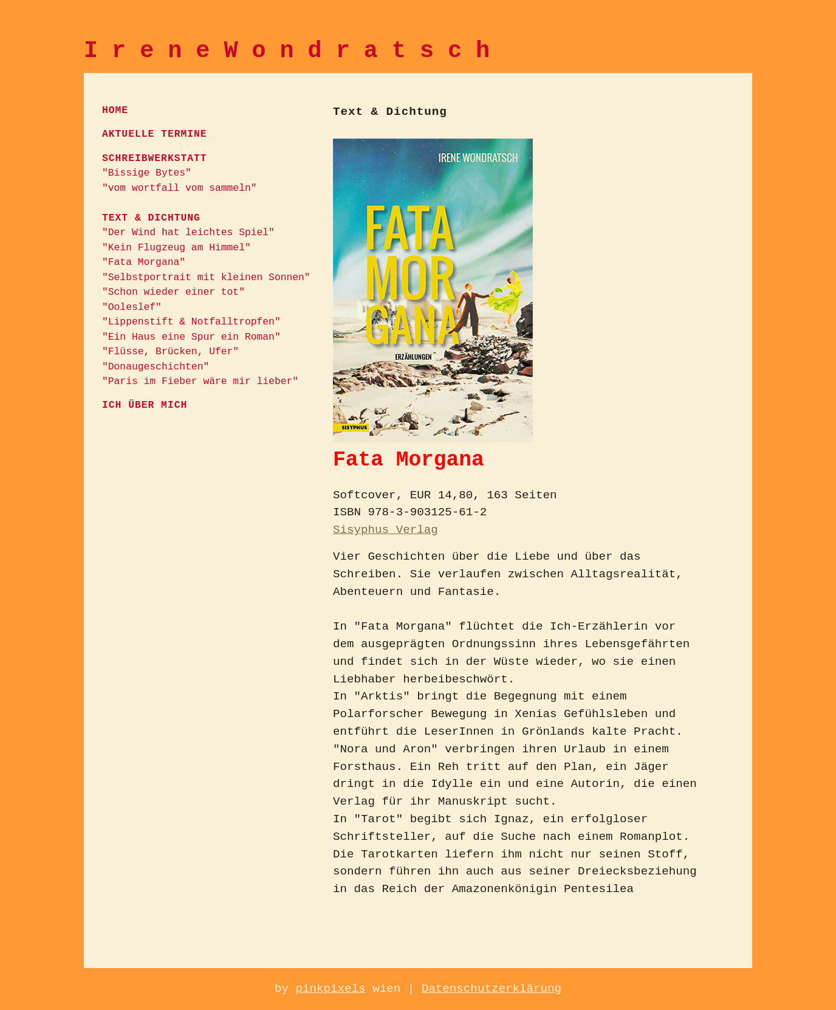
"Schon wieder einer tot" (173, 292)
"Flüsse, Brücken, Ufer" (170, 351)
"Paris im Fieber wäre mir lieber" (200, 381)
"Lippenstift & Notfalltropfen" (191, 322)
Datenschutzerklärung (491, 988)
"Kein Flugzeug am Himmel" (176, 247)
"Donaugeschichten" (155, 367)
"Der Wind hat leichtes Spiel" (188, 232)
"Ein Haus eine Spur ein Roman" (191, 337)
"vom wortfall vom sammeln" (179, 188)
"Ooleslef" (132, 307)
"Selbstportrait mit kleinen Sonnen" (206, 277)
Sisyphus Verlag (385, 530)
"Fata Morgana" (143, 262)
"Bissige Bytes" (146, 173)
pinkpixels (330, 988)
